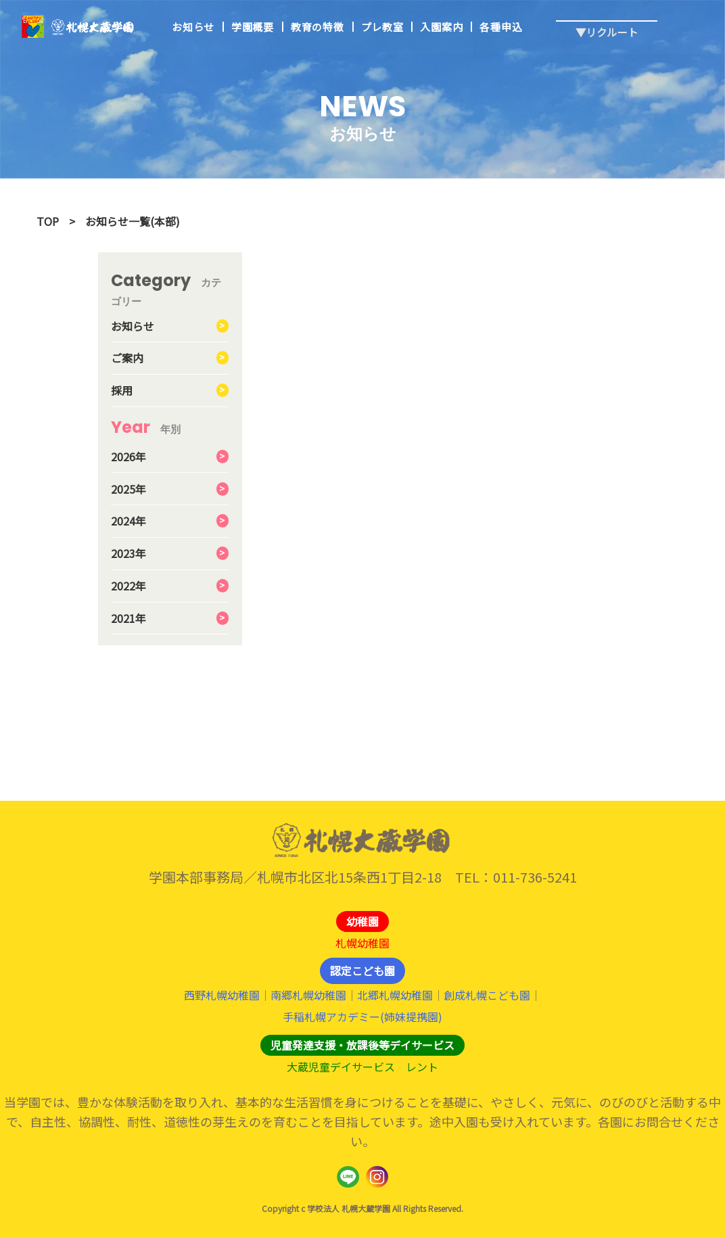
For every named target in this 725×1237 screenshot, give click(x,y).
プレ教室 (382, 27)
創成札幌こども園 (487, 995)
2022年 (128, 586)
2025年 (128, 489)
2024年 (128, 521)
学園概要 (252, 27)
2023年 (128, 553)
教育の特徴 (317, 27)
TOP (48, 221)
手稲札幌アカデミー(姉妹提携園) (362, 1016)
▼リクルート (606, 21)
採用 (122, 390)
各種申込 (501, 27)
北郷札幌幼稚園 (395, 995)
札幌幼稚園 (362, 943)
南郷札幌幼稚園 (308, 995)
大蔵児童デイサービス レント (362, 1066)
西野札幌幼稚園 (222, 995)
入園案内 (441, 27)
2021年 (128, 618)
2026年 (128, 456)
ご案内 (127, 358)
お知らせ (193, 27)
